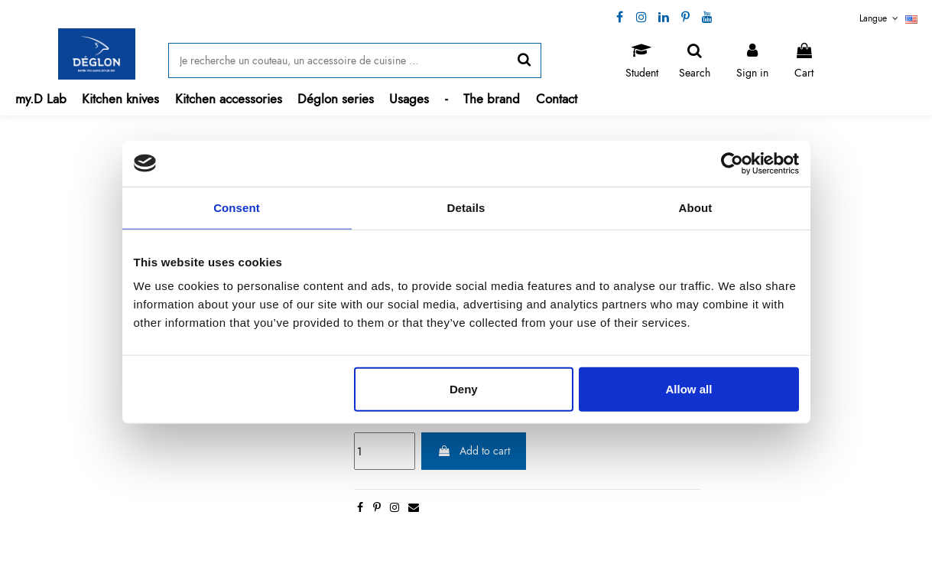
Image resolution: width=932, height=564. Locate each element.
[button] (121, 99)
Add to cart (473, 450)
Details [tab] (466, 207)
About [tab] (696, 207)
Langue (888, 18)
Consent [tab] (236, 207)
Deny (464, 389)
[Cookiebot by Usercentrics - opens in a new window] (732, 163)
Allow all (689, 389)
